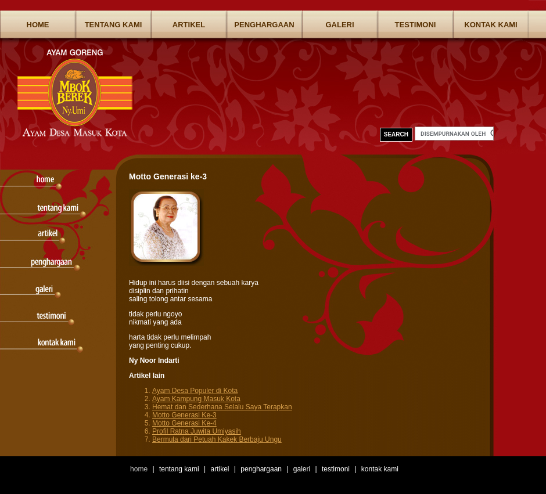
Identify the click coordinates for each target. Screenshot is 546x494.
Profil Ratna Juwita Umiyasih (196, 431)
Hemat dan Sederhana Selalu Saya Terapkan (222, 407)
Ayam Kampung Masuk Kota (196, 399)
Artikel (189, 24)
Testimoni (415, 24)
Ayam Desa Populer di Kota (195, 391)
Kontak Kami (490, 24)
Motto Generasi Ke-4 (184, 423)
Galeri (339, 24)
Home (38, 24)
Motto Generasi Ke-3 (184, 415)
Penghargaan (264, 24)
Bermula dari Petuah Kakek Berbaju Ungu (217, 439)
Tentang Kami (113, 24)
